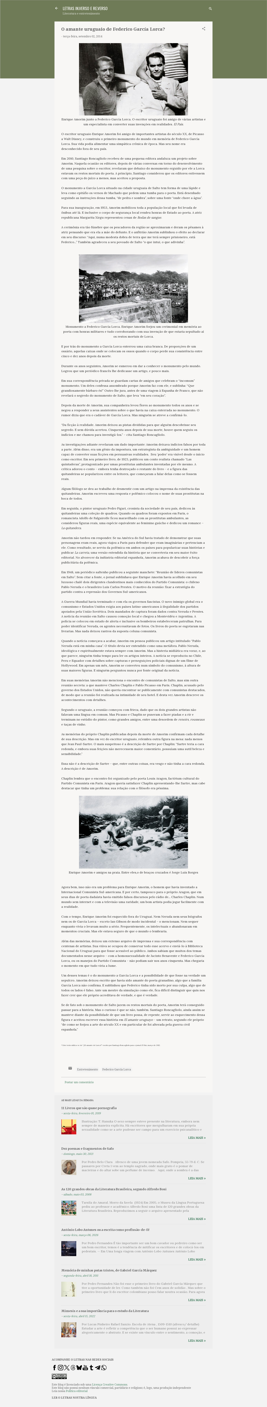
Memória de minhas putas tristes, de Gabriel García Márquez (109, 1270)
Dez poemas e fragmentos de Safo (87, 1149)
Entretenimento (87, 1069)
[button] (204, 29)
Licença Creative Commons (109, 1384)
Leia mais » (197, 1138)
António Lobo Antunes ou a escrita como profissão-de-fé (105, 1230)
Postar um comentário (79, 1082)
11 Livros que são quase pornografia (88, 1108)
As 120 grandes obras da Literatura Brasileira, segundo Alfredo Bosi (114, 1189)
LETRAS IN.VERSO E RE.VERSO (85, 8)
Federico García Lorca (116, 1069)
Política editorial (77, 1391)
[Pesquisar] (210, 9)
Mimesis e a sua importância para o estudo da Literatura (105, 1311)
